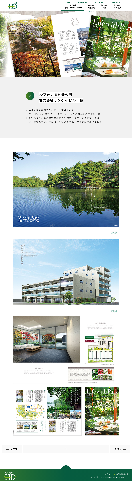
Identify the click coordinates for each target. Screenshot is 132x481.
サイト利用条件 (106, 474)
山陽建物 (91, 6)
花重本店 (117, 6)
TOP (68, 2)
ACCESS (99, 2)
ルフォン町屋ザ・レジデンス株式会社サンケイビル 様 (120, 449)
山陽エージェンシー (13, 5)
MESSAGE (82, 2)
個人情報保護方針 (122, 474)
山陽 (104, 6)
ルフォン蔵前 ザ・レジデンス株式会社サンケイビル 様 (12, 449)
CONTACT (115, 2)
